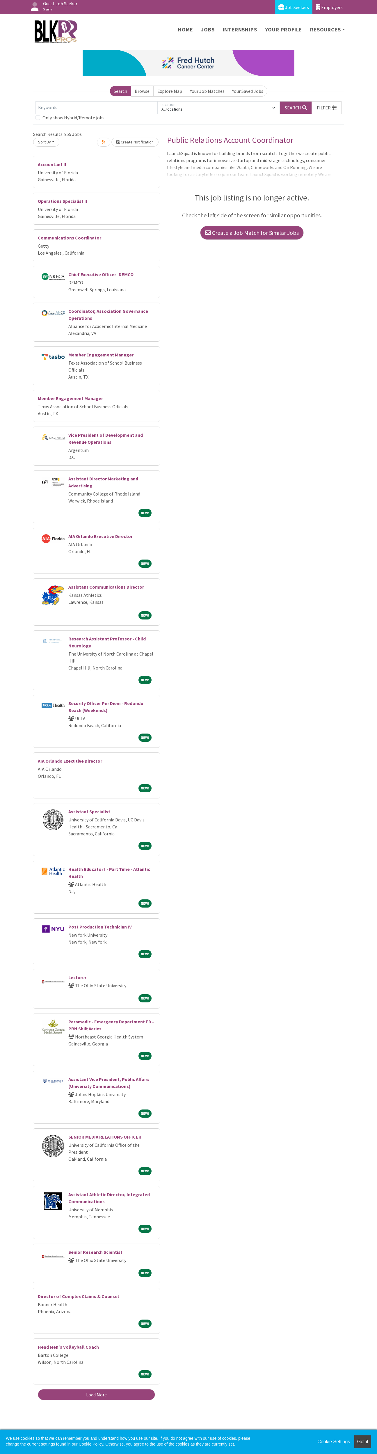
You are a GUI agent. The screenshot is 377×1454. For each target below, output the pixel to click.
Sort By (44, 142)
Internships (240, 29)
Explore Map (169, 91)
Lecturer (77, 977)
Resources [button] (325, 29)
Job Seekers (293, 7)
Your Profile (283, 29)
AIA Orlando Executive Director (100, 536)
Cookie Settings (333, 1441)
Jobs (207, 29)
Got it (362, 1441)
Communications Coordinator (69, 238)
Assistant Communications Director (106, 587)
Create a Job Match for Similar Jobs (252, 232)
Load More (96, 1395)
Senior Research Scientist (95, 1252)
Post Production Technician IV (100, 927)
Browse (142, 91)
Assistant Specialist (89, 811)
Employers (329, 7)
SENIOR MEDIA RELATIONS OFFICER (104, 1137)
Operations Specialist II (62, 201)
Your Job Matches (207, 91)
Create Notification (135, 142)
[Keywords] (96, 107)
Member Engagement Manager (101, 355)
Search (120, 91)
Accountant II (52, 164)
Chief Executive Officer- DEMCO (101, 274)
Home (185, 29)
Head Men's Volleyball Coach (68, 1347)
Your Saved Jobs (247, 91)
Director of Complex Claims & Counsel (78, 1296)
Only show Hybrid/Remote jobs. (73, 117)
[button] (327, 107)
